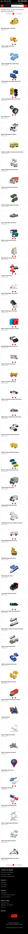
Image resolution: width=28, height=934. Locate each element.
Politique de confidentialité (7, 876)
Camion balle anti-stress (7, 487)
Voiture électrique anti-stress (9, 311)
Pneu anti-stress (5, 116)
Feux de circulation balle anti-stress (10, 99)
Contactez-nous (5, 903)
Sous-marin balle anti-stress (8, 222)
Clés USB (20, 927)
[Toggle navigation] (2, 6)
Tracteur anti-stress (6, 275)
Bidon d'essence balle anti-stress (10, 328)
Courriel (3, 907)
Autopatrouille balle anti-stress (9, 346)
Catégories (3, 882)
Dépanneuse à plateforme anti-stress (11, 417)
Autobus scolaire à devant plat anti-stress (12, 152)
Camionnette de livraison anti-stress (11, 81)
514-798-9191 (22, 1)
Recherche (3, 886)
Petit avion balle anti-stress (8, 840)
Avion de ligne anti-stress (8, 734)
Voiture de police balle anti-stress (10, 434)
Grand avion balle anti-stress (8, 805)
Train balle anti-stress (7, 575)
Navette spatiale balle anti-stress (10, 858)
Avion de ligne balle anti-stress (9, 823)
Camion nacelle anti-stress (8, 364)
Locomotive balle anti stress (8, 593)
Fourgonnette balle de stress (9, 505)
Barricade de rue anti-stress (8, 258)
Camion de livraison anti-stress (9, 187)
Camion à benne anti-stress (8, 381)
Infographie (4, 892)
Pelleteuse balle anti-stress (8, 558)
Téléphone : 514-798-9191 (7, 905)
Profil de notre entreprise (7, 872)
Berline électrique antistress (8, 134)
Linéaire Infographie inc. (14, 922)
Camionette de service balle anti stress (11, 523)
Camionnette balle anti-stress (9, 540)
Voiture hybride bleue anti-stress (10, 63)
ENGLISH (21, 3)
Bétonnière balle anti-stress (8, 681)
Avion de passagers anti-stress (9, 293)
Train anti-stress (5, 717)
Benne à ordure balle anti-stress (9, 470)
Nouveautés (4, 884)
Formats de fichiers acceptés (8, 894)
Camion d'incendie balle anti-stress (10, 699)
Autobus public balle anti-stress (9, 169)
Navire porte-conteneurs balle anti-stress (12, 628)
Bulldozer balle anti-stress (8, 28)
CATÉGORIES (15, 3)
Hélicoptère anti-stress (7, 787)
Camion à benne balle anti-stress (10, 452)
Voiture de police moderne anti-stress (11, 399)
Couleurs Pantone (5, 896)
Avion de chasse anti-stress (8, 752)
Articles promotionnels (11, 927)
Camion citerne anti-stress (8, 646)
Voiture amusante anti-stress (9, 664)
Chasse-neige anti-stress (7, 46)
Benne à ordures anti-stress (8, 240)
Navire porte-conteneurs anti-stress (10, 611)
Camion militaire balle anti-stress (10, 205)
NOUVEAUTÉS (8, 3)
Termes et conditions (6, 874)
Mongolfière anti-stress (7, 770)
